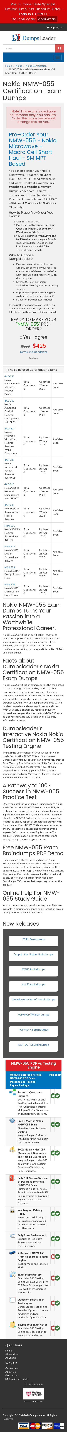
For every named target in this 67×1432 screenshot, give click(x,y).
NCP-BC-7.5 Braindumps (33, 1045)
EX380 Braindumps (33, 969)
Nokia (19, 65)
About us (10, 1371)
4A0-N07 (9, 428)
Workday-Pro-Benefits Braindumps (33, 999)
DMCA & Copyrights (16, 1378)
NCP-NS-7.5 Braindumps (34, 1029)
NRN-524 (9, 584)
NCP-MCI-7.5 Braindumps (33, 1014)
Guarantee (11, 1375)
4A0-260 (9, 400)
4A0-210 (9, 484)
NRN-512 (9, 546)
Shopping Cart (55, 27)
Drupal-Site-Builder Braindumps (33, 954)
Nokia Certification (36, 65)
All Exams (10, 1357)
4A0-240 (9, 504)
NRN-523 (9, 567)
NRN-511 (9, 525)
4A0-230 (9, 459)
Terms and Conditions (33, 352)
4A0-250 (9, 376)
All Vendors (11, 1354)
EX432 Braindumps (33, 984)
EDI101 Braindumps (34, 939)
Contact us (11, 1368)
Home (8, 65)
